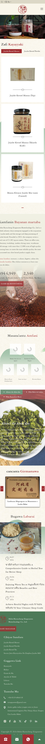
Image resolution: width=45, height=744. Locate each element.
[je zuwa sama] (39, 739)
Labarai (16, 680)
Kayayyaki (17, 666)
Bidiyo (16, 670)
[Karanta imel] (17, 739)
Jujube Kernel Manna (21, 642)
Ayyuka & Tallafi (20, 677)
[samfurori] (22, 44)
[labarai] (22, 516)
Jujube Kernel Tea (20, 650)
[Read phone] (5, 739)
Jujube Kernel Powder (22, 646)
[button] (43, 488)
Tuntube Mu (18, 684)
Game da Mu (18, 673)
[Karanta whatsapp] (28, 739)
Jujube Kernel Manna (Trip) (22, 96)
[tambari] (22, 9)
